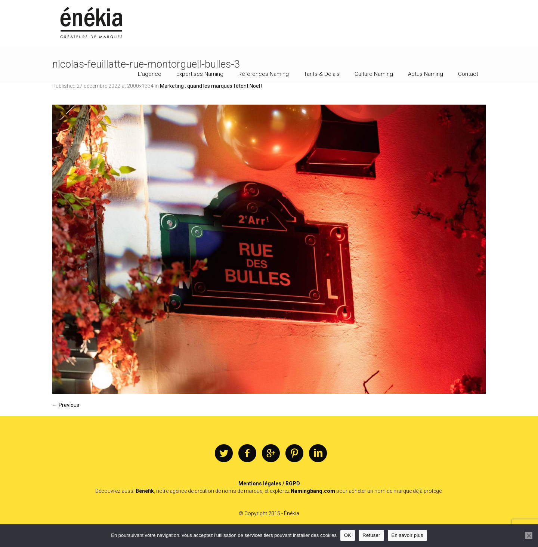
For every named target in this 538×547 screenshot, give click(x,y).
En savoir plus (407, 535)
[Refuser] (528, 535)
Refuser (371, 535)
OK (347, 535)
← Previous (65, 405)
